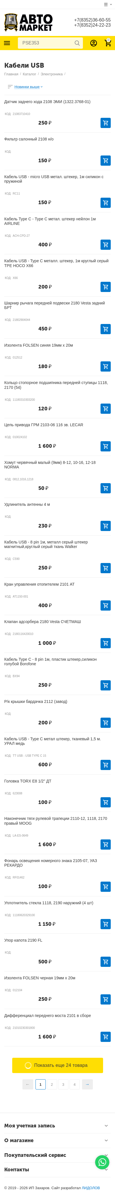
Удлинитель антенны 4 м (27, 504)
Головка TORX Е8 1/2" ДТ (27, 781)
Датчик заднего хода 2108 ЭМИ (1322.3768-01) (47, 101)
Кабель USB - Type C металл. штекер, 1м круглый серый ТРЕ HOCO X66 (56, 263)
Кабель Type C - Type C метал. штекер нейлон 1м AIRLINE (50, 221)
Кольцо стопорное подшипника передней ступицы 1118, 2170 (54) (56, 384)
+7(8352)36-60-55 (92, 20)
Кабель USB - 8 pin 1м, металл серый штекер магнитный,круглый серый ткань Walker (46, 544)
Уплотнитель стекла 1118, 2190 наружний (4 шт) (48, 903)
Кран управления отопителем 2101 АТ (39, 584)
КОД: (8, 114)
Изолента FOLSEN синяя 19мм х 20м (38, 345)
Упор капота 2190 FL (23, 940)
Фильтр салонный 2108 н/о (29, 139)
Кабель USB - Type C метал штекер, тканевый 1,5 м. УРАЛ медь (52, 741)
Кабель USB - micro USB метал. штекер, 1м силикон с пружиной (53, 179)
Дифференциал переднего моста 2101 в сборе (47, 1015)
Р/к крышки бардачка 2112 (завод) (35, 701)
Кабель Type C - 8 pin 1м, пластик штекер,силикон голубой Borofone (50, 661)
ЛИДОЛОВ (91, 1188)
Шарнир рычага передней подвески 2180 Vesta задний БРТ (54, 305)
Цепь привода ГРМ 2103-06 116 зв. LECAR (43, 425)
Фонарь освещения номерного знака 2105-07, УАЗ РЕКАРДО (50, 862)
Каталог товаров (7, 43)
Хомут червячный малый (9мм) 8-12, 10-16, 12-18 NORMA (50, 464)
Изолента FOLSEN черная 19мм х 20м (39, 978)
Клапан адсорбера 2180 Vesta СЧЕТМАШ (42, 621)
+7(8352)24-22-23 (92, 25)
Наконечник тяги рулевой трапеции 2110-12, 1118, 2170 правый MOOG (55, 820)
